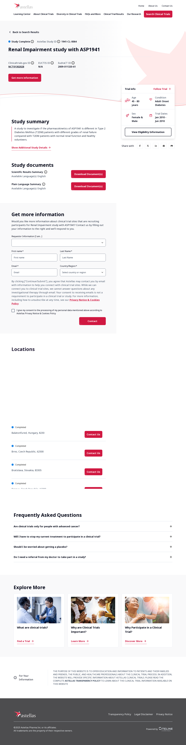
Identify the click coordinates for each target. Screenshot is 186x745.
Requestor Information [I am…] (27, 236)
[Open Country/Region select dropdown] (102, 272)
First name (17, 251)
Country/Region (68, 266)
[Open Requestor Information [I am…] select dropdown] (102, 242)
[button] (93, 526)
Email (14, 266)
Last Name (65, 251)
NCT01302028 (16, 66)
